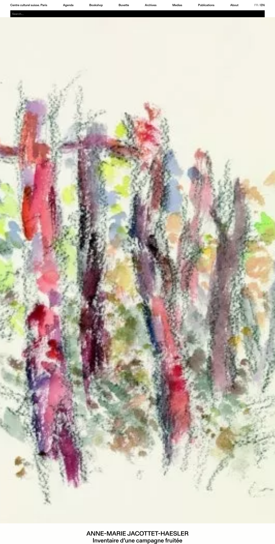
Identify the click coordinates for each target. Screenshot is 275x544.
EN (262, 5)
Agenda (68, 5)
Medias (177, 5)
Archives (150, 5)
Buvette (124, 5)
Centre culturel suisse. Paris (28, 5)
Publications (206, 5)
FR (256, 5)
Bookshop (96, 5)
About (234, 5)
